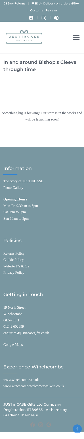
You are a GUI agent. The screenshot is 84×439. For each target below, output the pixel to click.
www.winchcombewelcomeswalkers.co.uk (33, 386)
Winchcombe (12, 314)
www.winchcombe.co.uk (21, 380)
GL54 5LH (11, 320)
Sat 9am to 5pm (14, 212)
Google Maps (13, 344)
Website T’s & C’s (16, 266)
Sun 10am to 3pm (16, 218)
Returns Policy (14, 253)
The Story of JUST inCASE (23, 181)
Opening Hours (15, 199)
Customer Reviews (44, 10)
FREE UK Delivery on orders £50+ (55, 3)
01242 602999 (13, 326)
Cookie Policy (13, 260)
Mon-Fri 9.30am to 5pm (20, 206)
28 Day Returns (14, 3)
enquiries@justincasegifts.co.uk (26, 333)
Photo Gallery (13, 187)
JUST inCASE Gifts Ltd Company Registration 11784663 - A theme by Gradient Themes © (35, 409)
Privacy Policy (13, 272)
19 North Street (14, 307)
